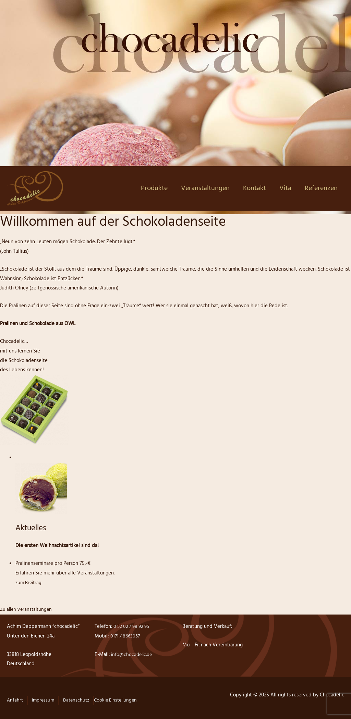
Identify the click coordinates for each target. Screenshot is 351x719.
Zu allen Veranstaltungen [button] (28, 609)
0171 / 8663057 (126, 636)
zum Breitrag (29, 583)
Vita (285, 188)
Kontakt (254, 188)
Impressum (45, 700)
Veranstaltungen (205, 188)
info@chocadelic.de (132, 654)
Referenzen (321, 188)
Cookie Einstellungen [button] (121, 700)
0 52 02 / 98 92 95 (132, 626)
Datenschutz (79, 700)
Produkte (154, 188)
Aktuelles (32, 528)
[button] (15, 704)
